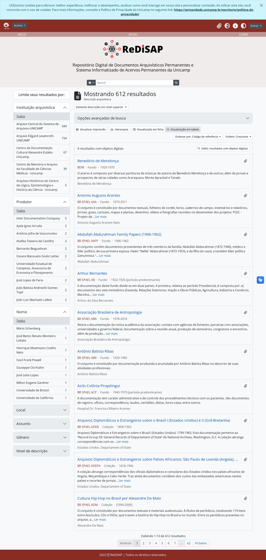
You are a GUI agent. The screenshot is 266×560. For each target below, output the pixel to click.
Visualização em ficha (148, 129)
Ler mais (101, 217)
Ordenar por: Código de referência (197, 136)
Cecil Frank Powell (41, 361)
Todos (20, 116)
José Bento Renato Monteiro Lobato (41, 338)
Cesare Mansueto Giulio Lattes (41, 257)
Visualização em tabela (183, 129)
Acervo (18, 25)
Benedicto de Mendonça (98, 161)
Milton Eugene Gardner (41, 383)
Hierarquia (119, 129)
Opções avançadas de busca (101, 118)
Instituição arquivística (35, 107)
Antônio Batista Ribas (95, 351)
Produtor (24, 201)
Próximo (201, 543)
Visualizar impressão (91, 129)
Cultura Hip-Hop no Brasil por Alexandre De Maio (119, 498)
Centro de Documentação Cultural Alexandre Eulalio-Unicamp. (41, 152)
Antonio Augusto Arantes (98, 195)
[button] (219, 26)
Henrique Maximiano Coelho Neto (41, 350)
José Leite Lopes (41, 376)
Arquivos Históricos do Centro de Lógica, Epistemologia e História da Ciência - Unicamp (41, 185)
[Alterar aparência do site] (243, 26)
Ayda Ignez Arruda (41, 227)
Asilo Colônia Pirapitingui (98, 386)
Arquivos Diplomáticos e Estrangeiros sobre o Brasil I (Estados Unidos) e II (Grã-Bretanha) (153, 420)
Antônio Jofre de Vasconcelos (41, 234)
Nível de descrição (31, 450)
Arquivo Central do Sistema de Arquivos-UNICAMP (41, 126)
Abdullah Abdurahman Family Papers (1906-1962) (119, 234)
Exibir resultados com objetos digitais (222, 148)
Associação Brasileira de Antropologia (109, 312)
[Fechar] (261, 5)
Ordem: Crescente (237, 136)
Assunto (23, 423)
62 (188, 543)
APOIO (133, 35)
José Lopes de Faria (41, 281)
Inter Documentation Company (41, 219)
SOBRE (243, 35)
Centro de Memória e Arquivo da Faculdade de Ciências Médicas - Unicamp (41, 168)
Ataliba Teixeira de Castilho (41, 242)
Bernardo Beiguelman (41, 249)
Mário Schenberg (41, 329)
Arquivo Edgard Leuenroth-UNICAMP (41, 138)
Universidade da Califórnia (41, 399)
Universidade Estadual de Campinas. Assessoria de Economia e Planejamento (41, 268)
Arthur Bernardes (92, 273)
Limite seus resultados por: (41, 94)
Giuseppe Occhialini (41, 368)
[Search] (134, 83)
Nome (21, 311)
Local (20, 409)
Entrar (255, 26)
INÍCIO (22, 35)
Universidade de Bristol (41, 391)
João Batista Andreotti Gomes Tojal (41, 290)
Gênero (22, 437)
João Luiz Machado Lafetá (41, 300)
